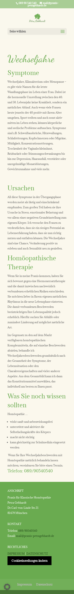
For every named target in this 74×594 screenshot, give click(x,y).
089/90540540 (38, 471)
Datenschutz (44, 584)
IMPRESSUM (16, 553)
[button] (7, 587)
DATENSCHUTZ (37, 553)
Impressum (24, 584)
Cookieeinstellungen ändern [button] (29, 561)
